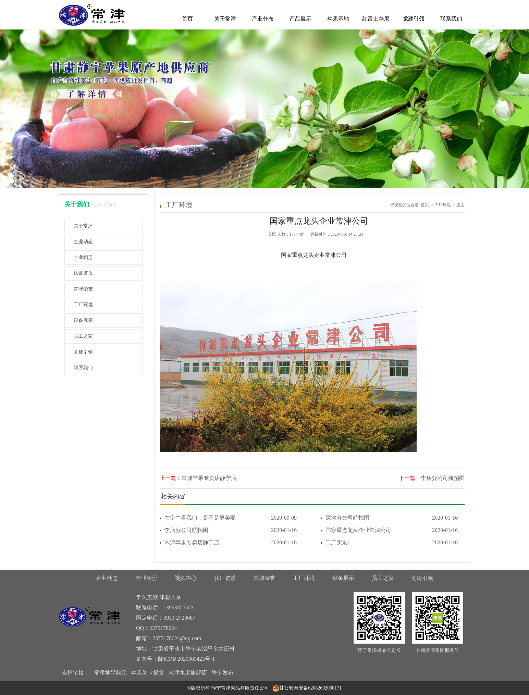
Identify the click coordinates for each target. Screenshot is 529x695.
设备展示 (83, 320)
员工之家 (83, 336)
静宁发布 (222, 672)
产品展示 (300, 19)
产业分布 (263, 19)
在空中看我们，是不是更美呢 (228, 518)
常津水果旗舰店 (188, 672)
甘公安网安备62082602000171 (310, 688)
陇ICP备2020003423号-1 (186, 659)
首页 (187, 19)
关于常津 (225, 19)
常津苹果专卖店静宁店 (209, 478)
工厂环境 (83, 304)
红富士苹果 (376, 19)
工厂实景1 (389, 542)
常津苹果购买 (110, 672)
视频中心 (186, 578)
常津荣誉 (83, 288)
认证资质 (83, 273)
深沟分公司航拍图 (389, 518)
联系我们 (451, 19)
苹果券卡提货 (147, 672)
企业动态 (83, 241)
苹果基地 (338, 19)
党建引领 (414, 19)
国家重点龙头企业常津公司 (389, 530)
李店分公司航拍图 (443, 478)
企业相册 (83, 257)
